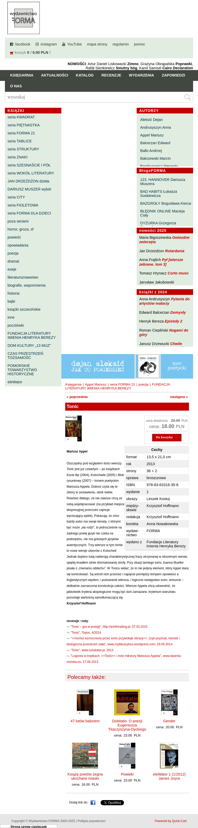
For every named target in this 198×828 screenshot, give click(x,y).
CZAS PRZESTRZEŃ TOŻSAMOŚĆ (25, 355)
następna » (179, 397)
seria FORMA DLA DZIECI (29, 213)
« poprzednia (77, 397)
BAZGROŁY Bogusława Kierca (165, 203)
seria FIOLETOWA (22, 205)
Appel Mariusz (152, 135)
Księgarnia (21, 75)
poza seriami (18, 221)
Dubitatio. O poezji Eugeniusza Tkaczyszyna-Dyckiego (127, 725)
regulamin (121, 44)
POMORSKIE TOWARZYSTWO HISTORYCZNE (22, 370)
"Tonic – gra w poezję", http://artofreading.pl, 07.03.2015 (109, 626)
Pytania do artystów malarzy (164, 301)
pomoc (139, 44)
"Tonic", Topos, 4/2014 (86, 632)
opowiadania (17, 245)
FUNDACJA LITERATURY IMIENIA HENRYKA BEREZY (31, 335)
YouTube (74, 44)
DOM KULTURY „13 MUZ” (29, 345)
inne (10, 317)
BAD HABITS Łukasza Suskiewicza (158, 193)
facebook (22, 44)
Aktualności (54, 75)
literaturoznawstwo (22, 277)
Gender (169, 721)
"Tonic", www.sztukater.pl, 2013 (92, 650)
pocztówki (15, 325)
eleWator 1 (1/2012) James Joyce (169, 776)
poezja (12, 253)
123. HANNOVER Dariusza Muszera (162, 182)
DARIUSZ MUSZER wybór (29, 189)
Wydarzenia (141, 75)
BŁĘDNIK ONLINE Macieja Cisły (162, 213)
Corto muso (178, 273)
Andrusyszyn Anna (155, 127)
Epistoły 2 (173, 321)
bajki (11, 301)
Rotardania (174, 251)
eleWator (14, 382)
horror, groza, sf (20, 229)
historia (13, 293)
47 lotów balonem (85, 721)
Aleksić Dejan (151, 120)
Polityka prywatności (92, 821)
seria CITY (16, 197)
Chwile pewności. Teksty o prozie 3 (163, 346)
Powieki (127, 774)
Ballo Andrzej (151, 151)
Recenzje (111, 75)
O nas (16, 86)
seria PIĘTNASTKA (23, 125)
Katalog (85, 75)
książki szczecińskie (23, 309)
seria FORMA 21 (21, 133)
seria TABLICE (19, 141)
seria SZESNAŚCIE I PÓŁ (29, 165)
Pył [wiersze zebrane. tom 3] (161, 262)
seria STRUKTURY (23, 149)
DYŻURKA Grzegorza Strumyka (158, 225)
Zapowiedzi (173, 75)
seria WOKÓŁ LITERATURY (30, 173)
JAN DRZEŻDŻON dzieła (28, 181)
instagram (49, 44)
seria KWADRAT (21, 117)
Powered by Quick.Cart (170, 821)
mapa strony (97, 44)
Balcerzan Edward (155, 143)
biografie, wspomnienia (26, 285)
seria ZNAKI (17, 157)
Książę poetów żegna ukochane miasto (85, 776)
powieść (14, 237)
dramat (13, 261)
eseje (11, 269)
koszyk (20, 52)
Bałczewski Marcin (155, 158)
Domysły (178, 312)
